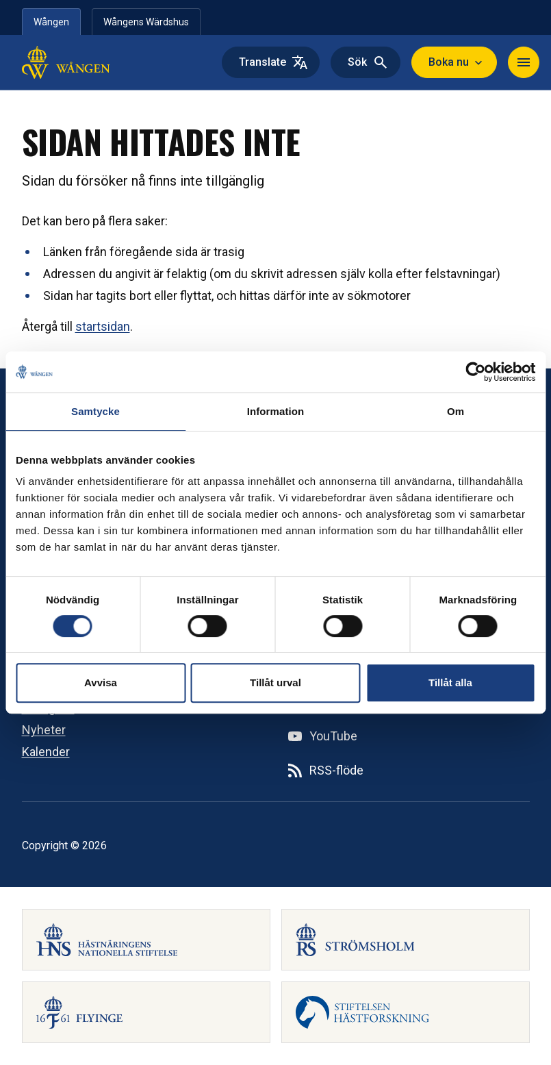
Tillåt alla (450, 682)
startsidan (102, 326)
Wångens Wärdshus (146, 21)
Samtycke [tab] (95, 411)
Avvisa (100, 682)
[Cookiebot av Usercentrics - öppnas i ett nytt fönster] (475, 372)
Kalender (46, 751)
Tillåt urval (275, 682)
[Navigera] (523, 62)
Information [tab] (276, 411)
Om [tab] (455, 411)
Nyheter (44, 730)
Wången (51, 21)
